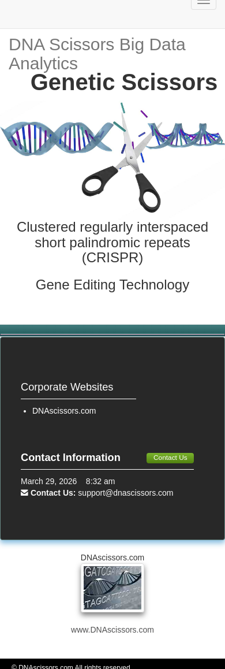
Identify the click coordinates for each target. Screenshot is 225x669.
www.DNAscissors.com (112, 629)
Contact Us (170, 458)
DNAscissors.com (64, 410)
